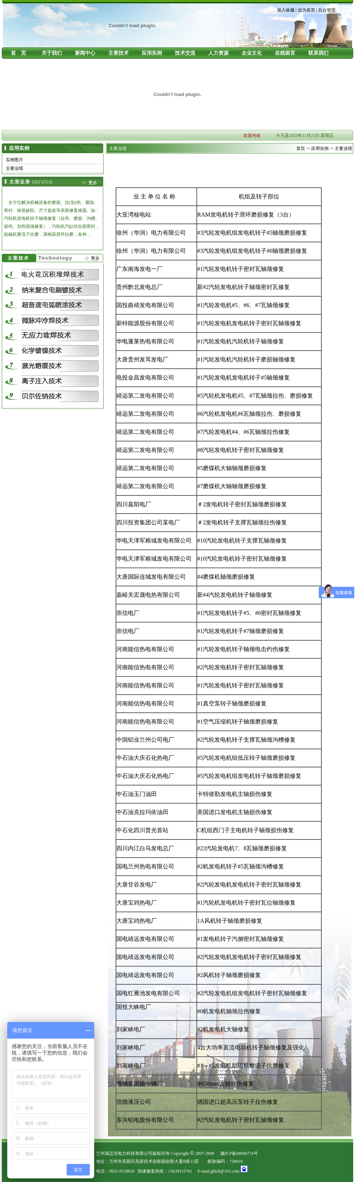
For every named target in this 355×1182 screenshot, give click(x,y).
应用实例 (152, 53)
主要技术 (118, 53)
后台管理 (326, 10)
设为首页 (306, 10)
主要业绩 (14, 168)
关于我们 (52, 53)
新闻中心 (85, 53)
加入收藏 (286, 10)
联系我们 (318, 53)
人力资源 (218, 53)
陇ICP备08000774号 (239, 1153)
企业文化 (252, 53)
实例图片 (14, 159)
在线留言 (285, 53)
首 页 (18, 53)
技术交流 (185, 53)
